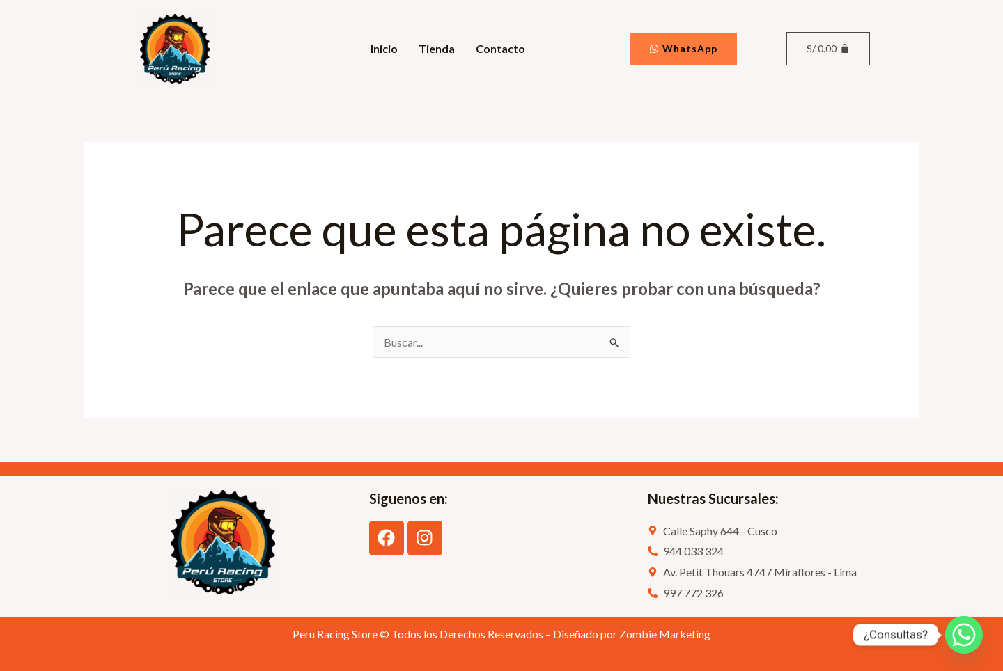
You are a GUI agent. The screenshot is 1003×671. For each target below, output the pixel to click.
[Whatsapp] (964, 635)
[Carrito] (827, 48)
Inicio (384, 48)
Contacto (500, 48)
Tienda (437, 48)
